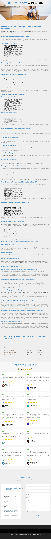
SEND (37, 515)
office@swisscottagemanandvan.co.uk (10, 507)
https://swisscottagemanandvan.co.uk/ (11, 510)
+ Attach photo (30, 512)
